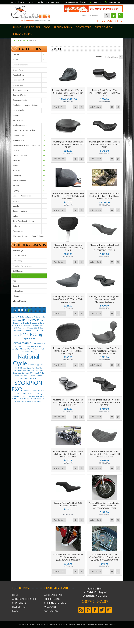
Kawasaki (16, 186)
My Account (30, 2)
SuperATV (23, 396)
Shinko (19, 394)
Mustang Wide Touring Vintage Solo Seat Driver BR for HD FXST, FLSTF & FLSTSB (68, 454)
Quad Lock (17, 373)
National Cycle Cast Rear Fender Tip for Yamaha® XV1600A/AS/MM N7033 (68, 557)
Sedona (34, 391)
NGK (41, 365)
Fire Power (27, 330)
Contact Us (51, 611)
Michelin (36, 349)
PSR (37, 370)
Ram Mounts (18, 120)
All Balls (21, 317)
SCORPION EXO (19, 256)
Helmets (16, 226)
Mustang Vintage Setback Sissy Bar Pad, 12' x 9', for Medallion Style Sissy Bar (68, 351)
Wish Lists (97, 2)
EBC (35, 328)
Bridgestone (34, 323)
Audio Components (20, 125)
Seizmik (16, 286)
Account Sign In (53, 595)
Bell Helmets (18, 271)
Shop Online (19, 603)
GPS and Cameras (20, 155)
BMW (15, 165)
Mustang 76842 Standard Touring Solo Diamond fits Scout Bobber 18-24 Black (68, 93)
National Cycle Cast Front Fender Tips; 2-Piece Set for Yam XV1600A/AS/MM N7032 (104, 505)
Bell (19, 320)
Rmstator (32, 376)
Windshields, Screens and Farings (26, 145)
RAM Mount (34, 373)
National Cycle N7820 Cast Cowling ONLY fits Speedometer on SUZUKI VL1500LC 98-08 (104, 557)
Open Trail (31, 368)
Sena (14, 394)
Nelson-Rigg (18, 291)
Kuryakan (17, 115)
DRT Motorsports (20, 328)
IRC (20, 346)
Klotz (39, 346)
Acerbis (14, 317)
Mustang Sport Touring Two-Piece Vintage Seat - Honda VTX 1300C (104, 93)
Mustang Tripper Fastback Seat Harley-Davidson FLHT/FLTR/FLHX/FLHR (104, 247)
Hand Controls (19, 80)
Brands (24, 40)
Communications (20, 211)
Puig (41, 370)
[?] (30, 310)
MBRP (29, 349)
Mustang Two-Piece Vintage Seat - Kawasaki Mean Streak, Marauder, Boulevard (104, 299)
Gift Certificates (17, 2)
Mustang (16, 276)
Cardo (19, 325)
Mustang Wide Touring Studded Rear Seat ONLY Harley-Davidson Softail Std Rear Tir (68, 402)
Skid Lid (26, 394)
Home (16, 40)
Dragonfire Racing (38, 325)
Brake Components (20, 65)
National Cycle (18, 251)
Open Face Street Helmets (23, 221)
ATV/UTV (16, 160)
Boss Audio (17, 323)
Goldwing (17, 175)
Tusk (21, 399)
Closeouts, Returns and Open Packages (28, 236)
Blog (15, 611)
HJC (16, 346)
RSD (14, 281)
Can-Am (16, 55)
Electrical (16, 170)
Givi (34, 343)
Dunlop (30, 328)
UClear (26, 399)
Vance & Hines (36, 399)
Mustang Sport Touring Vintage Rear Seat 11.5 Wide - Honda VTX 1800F (68, 144)
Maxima (23, 349)
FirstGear (36, 330)
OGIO (17, 368)
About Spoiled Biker (24, 599)
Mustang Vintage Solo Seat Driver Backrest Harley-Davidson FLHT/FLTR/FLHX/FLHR (104, 351)
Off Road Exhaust (20, 110)
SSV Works (15, 396)
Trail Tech (15, 399)
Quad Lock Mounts (20, 90)
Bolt (41, 320)
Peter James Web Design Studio (102, 624)
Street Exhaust (19, 140)
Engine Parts (18, 70)
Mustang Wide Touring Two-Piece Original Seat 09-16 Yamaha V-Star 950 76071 (104, 402)
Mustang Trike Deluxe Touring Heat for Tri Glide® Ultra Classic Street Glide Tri (104, 196)
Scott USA (27, 391)
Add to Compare (81, 107)
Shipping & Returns (55, 603)
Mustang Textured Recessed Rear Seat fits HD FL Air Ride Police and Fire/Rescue (68, 196)
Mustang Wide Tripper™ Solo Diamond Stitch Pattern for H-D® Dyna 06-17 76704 (104, 454)
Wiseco (29, 401)
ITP (24, 346)
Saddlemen (24, 378)
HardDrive (41, 344)
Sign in (40, 2)
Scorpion (33, 378)
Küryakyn (17, 296)
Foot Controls (18, 75)
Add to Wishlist (75, 107)
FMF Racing (17, 261)
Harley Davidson (19, 180)
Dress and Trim (19, 135)
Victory (16, 201)
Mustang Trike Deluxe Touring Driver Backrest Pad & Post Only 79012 (68, 247)
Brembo (26, 323)
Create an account (52, 2)
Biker (30, 14)
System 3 (32, 396)
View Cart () (114, 2)
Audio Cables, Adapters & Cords (25, 105)
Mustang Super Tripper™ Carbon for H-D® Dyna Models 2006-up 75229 (104, 144)
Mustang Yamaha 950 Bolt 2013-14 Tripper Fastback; (68, 504)
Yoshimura (37, 401)
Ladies (15, 216)
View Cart (50, 607)
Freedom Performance (22, 266)
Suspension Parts (20, 100)
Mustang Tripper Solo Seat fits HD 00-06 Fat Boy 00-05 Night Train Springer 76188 (68, 299)
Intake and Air (18, 85)
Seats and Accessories (22, 196)
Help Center (19, 607)
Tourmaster (40, 396)
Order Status (52, 599)
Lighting (16, 191)
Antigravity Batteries (32, 317)
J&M (28, 346)
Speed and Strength (37, 394)
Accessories (18, 231)
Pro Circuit (31, 370)
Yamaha (16, 206)
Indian (15, 60)
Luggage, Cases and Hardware (25, 130)
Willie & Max (21, 401)
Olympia (23, 368)
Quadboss (25, 373)
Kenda (33, 346)
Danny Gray (27, 325)
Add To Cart (59, 107)
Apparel (16, 150)
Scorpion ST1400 (19, 95)
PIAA (24, 370)
